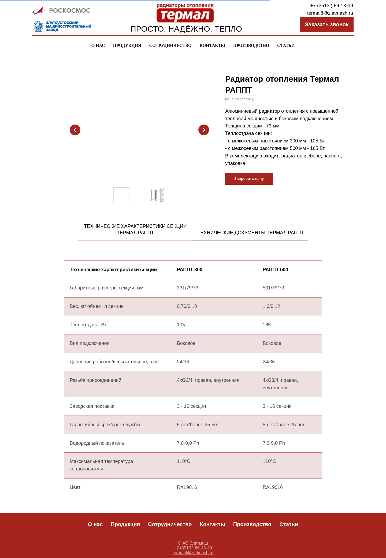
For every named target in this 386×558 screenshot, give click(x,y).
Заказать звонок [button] (326, 24)
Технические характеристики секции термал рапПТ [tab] (135, 229)
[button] (249, 179)
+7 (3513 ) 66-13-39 (193, 548)
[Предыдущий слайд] (75, 130)
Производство (251, 45)
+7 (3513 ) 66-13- (329, 5)
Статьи (286, 45)
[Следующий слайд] (203, 130)
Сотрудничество (170, 45)
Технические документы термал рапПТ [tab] (250, 232)
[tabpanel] (193, 385)
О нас (98, 45)
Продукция (127, 45)
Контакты (212, 45)
